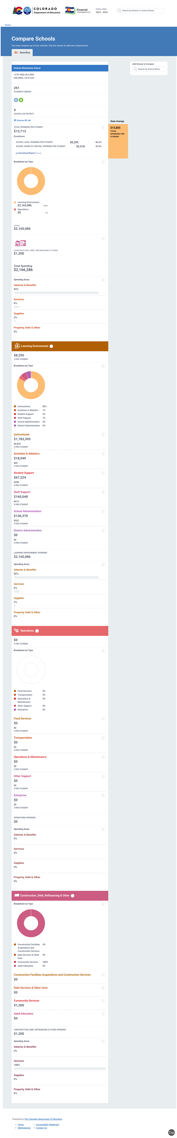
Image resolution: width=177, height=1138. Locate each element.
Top (171, 1132)
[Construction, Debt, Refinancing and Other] (103, 238)
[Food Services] (103, 718)
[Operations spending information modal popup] (37, 630)
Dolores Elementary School (27, 68)
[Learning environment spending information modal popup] (51, 346)
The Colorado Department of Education (43, 1119)
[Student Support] (103, 472)
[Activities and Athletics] (103, 453)
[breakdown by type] (103, 366)
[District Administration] (103, 530)
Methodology (24, 1128)
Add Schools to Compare (143, 64)
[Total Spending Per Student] (103, 127)
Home (8, 25)
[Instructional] (103, 434)
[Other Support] (103, 776)
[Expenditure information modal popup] (103, 162)
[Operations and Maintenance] (103, 757)
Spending (22, 52)
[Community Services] (103, 1000)
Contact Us (41, 1128)
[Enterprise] (103, 795)
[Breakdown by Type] (103, 650)
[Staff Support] (103, 492)
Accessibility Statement (47, 1124)
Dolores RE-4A (22, 120)
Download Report (28, 153)
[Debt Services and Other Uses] (103, 987)
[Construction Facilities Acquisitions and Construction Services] (103, 974)
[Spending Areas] (103, 564)
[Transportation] (103, 737)
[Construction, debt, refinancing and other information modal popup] (72, 895)
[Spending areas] (103, 279)
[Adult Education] (103, 1013)
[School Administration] (103, 511)
